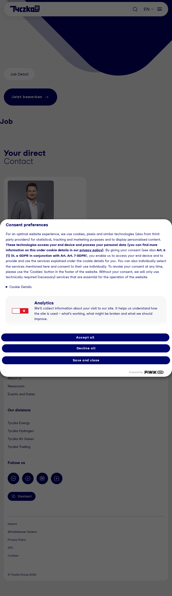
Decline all (86, 348)
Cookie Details (20, 287)
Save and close (86, 360)
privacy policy (91, 250)
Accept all (85, 337)
